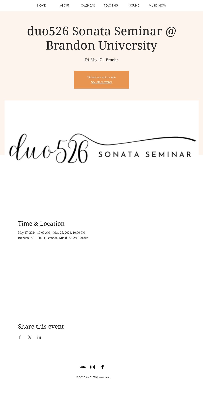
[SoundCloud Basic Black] (83, 367)
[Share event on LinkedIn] (39, 337)
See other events (101, 82)
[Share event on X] (30, 337)
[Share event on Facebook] (20, 337)
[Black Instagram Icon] (93, 367)
